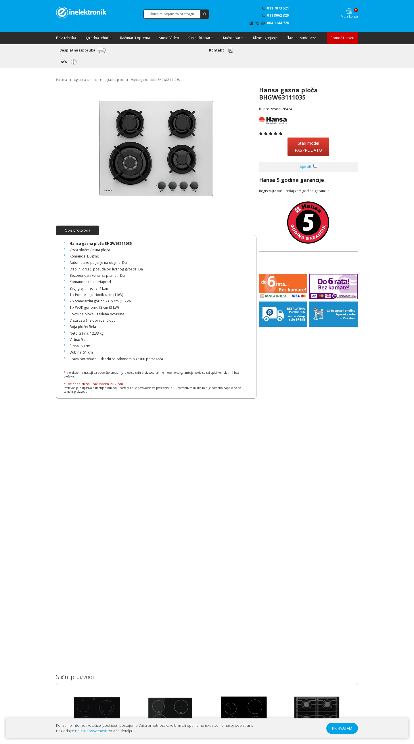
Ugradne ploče (114, 80)
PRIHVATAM (342, 728)
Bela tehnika (66, 37)
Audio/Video (169, 37)
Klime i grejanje (265, 37)
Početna (61, 80)
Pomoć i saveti (342, 37)
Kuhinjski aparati (201, 37)
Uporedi (305, 167)
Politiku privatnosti (91, 730)
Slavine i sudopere (301, 37)
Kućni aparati (233, 37)
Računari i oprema (135, 37)
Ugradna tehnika (98, 37)
